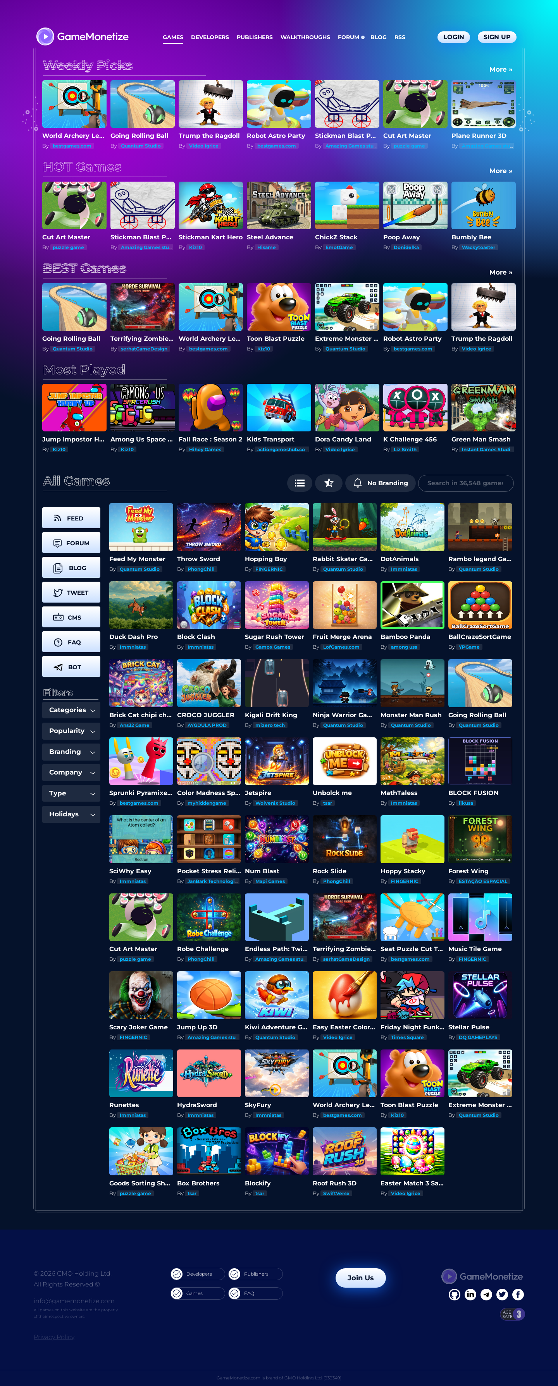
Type (72, 793)
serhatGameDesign (144, 349)
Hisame (266, 247)
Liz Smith (405, 449)
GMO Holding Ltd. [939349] (312, 1378)
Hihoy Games (205, 449)
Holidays (72, 814)
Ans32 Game (135, 725)
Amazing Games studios (355, 146)
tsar (327, 803)
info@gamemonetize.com (74, 1301)
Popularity (72, 731)
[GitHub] (518, 1294)
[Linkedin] (486, 1294)
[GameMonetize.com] (82, 37)
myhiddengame (207, 803)
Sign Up (497, 37)
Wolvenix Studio (275, 803)
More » (501, 69)
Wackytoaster (478, 247)
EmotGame (339, 247)
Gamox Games (272, 647)
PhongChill (201, 569)
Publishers (255, 37)
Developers (210, 37)
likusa (466, 803)
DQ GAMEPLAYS (478, 1037)
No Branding (380, 483)
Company (72, 772)
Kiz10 (195, 247)
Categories (72, 710)
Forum (348, 37)
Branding (72, 752)
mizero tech (270, 725)
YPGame (469, 647)
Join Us (361, 1278)
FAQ (241, 1293)
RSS (399, 37)
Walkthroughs (305, 37)
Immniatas (404, 569)
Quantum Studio (141, 146)
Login (453, 37)
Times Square (407, 1037)
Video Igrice (204, 146)
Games (173, 37)
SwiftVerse (336, 1193)
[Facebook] (454, 1294)
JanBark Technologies (214, 881)
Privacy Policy (54, 1337)
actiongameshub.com (283, 449)
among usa (404, 647)
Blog (378, 37)
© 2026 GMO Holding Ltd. (73, 1273)
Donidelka (406, 247)
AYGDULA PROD (207, 725)
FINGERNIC (269, 569)
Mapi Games (270, 881)
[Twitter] (502, 1294)
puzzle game (409, 146)
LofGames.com (341, 647)
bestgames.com (72, 146)
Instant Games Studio (487, 449)
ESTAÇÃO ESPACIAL (483, 881)
